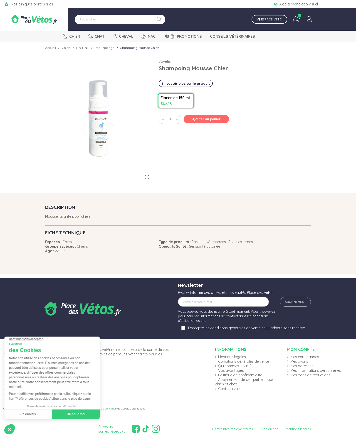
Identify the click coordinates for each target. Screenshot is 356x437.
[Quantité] (170, 119)
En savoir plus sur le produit (185, 83)
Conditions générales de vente (243, 361)
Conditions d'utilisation (103, 408)
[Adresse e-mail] (223, 302)
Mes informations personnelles (315, 370)
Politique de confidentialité (240, 375)
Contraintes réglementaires (232, 429)
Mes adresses (301, 366)
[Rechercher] (120, 19)
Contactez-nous (231, 388)
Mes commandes (304, 357)
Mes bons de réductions (310, 375)
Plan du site (269, 429)
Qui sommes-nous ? (234, 366)
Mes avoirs (299, 361)
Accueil (50, 48)
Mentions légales (232, 357)
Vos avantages (231, 370)
